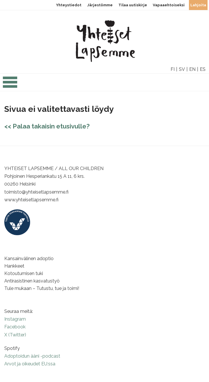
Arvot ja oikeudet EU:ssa (29, 364)
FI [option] (173, 69)
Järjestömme (100, 5)
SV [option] (182, 69)
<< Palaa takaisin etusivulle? (47, 126)
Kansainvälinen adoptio (29, 258)
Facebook (15, 327)
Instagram (15, 319)
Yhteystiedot (68, 5)
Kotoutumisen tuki (23, 273)
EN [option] (192, 69)
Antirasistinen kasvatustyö (32, 281)
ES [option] (203, 69)
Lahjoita (198, 5)
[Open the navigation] (10, 85)
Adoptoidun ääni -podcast (32, 356)
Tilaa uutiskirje (132, 5)
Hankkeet (14, 266)
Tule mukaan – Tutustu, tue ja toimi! (41, 288)
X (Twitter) (15, 335)
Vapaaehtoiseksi (169, 5)
